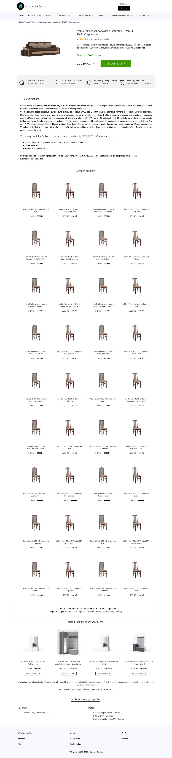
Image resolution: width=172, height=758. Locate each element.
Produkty (27, 22)
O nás (124, 733)
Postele (50, 16)
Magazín (73, 733)
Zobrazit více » (140, 48)
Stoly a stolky (145, 16)
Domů (21, 16)
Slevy (20, 744)
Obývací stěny (34, 16)
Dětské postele (66, 16)
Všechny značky (25, 733)
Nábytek (33, 22)
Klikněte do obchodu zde (31, 159)
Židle (101, 16)
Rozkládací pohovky (93, 612)
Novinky (21, 739)
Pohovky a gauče (78, 612)
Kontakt (125, 739)
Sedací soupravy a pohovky (121, 16)
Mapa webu (75, 739)
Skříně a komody (86, 16)
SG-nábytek (102, 48)
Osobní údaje (75, 744)
